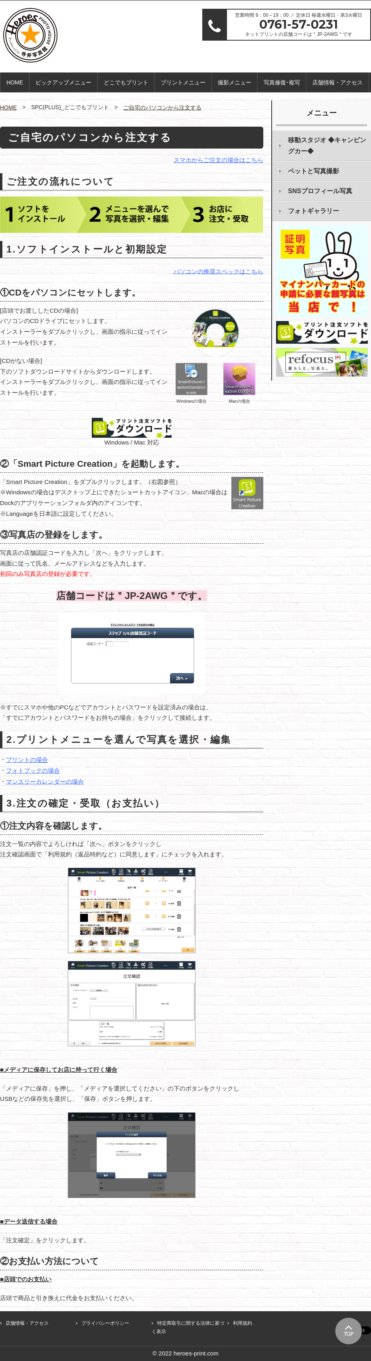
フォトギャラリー (313, 211)
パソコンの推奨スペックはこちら (218, 271)
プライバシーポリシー (105, 1323)
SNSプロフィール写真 (320, 191)
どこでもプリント (126, 82)
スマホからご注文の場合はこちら (218, 160)
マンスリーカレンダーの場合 (45, 781)
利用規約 (242, 1323)
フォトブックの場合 (33, 770)
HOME (14, 82)
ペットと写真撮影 (313, 171)
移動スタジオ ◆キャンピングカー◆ (327, 146)
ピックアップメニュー (63, 82)
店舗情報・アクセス (337, 82)
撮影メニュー (234, 82)
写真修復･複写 (282, 82)
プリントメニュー (183, 82)
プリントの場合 (27, 759)
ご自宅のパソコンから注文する (162, 107)
